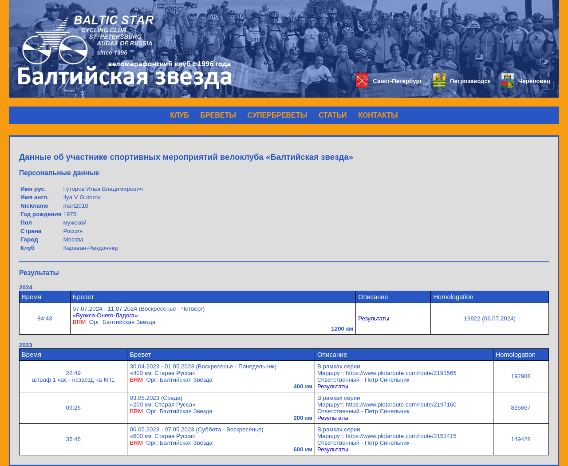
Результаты (373, 318)
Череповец (525, 81)
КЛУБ (179, 115)
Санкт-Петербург (389, 81)
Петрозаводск (461, 81)
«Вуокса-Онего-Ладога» (105, 315)
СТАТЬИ (333, 115)
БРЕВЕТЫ (218, 115)
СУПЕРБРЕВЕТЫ (278, 115)
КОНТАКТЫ (378, 115)
